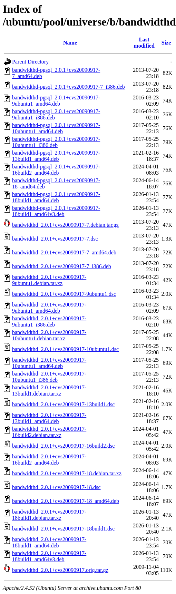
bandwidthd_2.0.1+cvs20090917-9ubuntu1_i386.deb (49, 321)
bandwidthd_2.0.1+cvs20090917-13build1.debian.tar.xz (49, 390)
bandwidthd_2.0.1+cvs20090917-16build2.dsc (63, 446)
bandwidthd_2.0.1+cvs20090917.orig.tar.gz (60, 570)
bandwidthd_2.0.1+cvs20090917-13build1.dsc (63, 404)
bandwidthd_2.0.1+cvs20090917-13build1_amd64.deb (49, 418)
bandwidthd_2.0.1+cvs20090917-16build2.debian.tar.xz (49, 432)
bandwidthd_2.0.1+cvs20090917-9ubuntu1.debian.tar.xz (49, 280)
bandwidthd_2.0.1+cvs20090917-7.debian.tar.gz (65, 225)
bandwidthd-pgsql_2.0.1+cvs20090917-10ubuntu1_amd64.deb (56, 128)
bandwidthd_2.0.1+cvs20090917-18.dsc (56, 487)
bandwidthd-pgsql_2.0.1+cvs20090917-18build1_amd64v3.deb (56, 211)
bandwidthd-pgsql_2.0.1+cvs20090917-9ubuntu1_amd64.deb (56, 101)
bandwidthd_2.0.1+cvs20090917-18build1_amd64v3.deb (49, 556)
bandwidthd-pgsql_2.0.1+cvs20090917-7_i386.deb (68, 87)
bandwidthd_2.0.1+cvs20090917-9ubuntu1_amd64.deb (49, 308)
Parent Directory (30, 62)
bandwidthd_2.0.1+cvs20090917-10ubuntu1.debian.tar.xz (49, 335)
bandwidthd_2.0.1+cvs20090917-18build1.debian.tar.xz (49, 515)
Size (166, 43)
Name (70, 43)
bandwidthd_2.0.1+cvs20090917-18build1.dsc (63, 529)
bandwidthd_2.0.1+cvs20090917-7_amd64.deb (64, 252)
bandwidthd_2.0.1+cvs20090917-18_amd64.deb (65, 501)
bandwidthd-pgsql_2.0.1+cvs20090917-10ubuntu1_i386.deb (56, 142)
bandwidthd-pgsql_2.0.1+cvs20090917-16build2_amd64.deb (56, 170)
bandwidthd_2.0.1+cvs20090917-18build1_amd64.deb (49, 542)
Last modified (144, 43)
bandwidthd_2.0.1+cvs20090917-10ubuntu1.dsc (65, 349)
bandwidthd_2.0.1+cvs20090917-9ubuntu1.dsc (64, 294)
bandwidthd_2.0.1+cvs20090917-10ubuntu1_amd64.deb (49, 363)
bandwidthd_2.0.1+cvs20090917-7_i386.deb (61, 266)
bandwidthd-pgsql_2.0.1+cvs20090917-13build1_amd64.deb (56, 156)
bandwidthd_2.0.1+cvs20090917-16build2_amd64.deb (49, 460)
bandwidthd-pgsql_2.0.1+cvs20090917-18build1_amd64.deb (56, 197)
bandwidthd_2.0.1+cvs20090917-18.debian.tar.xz (66, 473)
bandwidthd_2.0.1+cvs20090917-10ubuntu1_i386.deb (49, 377)
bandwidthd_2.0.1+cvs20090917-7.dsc (55, 239)
